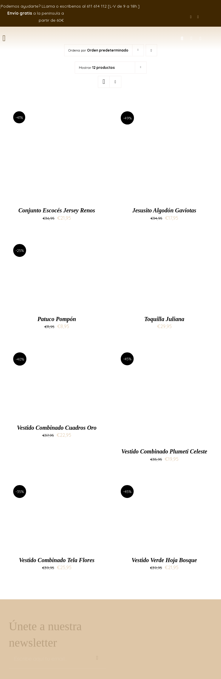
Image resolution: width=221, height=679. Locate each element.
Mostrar (97, 67)
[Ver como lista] (115, 82)
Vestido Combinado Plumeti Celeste (164, 451)
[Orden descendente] (151, 50)
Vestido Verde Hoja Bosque (164, 560)
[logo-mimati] (84, 33)
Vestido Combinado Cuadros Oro (57, 427)
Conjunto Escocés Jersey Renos (56, 210)
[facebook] (191, 17)
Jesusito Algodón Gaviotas (164, 210)
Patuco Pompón (57, 319)
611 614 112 (97, 6)
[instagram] (198, 17)
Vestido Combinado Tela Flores (57, 560)
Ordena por (98, 50)
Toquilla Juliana (164, 319)
